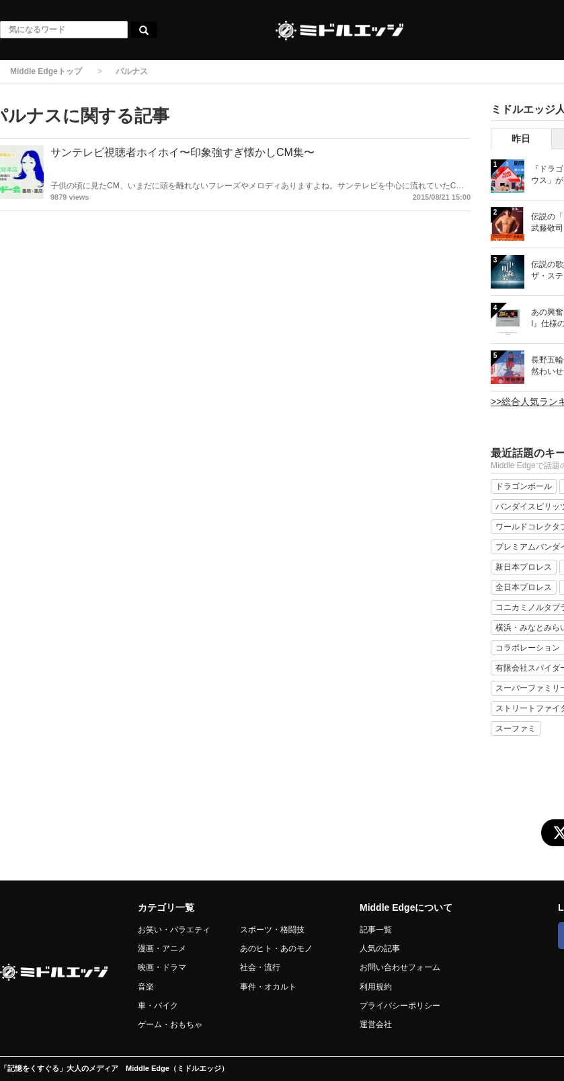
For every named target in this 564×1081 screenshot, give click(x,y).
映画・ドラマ (162, 967)
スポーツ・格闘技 (272, 929)
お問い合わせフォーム (400, 967)
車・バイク (158, 1005)
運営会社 (376, 1024)
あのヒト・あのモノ (276, 948)
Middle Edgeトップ (46, 71)
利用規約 (376, 987)
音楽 (146, 987)
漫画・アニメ (162, 948)
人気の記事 (380, 948)
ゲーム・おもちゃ (170, 1024)
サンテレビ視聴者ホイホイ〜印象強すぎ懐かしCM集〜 (182, 152)
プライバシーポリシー (400, 1005)
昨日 (521, 138)
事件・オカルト (268, 987)
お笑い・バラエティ (174, 929)
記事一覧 (376, 929)
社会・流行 (260, 967)
